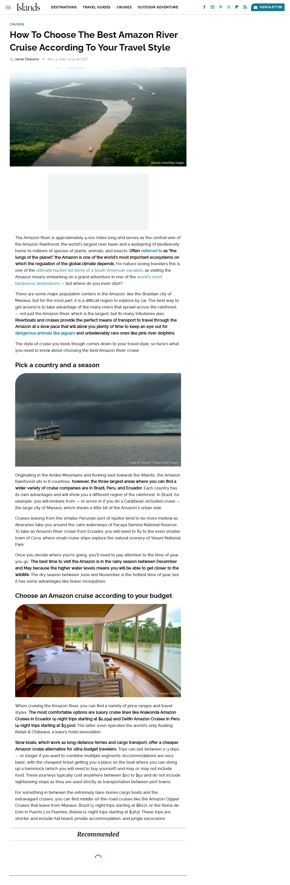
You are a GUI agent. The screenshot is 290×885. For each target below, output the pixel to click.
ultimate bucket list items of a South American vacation (89, 270)
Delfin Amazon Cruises (165, 693)
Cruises (124, 7)
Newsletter (267, 7)
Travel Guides (97, 7)
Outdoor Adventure (158, 7)
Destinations (64, 7)
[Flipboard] (237, 8)
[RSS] (245, 8)
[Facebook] (204, 8)
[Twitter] (229, 8)
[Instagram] (212, 8)
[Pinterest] (220, 8)
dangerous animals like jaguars (45, 333)
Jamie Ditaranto (27, 59)
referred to (151, 250)
